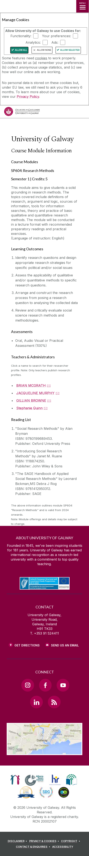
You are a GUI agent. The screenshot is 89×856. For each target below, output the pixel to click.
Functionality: (20, 36)
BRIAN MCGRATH (31, 385)
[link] (15, 779)
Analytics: (33, 42)
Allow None (44, 50)
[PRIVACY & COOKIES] (44, 841)
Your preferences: (56, 36)
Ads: (54, 42)
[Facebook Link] (45, 685)
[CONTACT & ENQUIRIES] (33, 847)
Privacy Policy (28, 96)
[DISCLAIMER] (18, 841)
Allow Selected (70, 50)
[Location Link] (44, 752)
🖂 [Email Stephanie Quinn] (46, 408)
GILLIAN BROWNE (31, 400)
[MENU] (82, 6)
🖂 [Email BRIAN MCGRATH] (49, 385)
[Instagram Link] (27, 685)
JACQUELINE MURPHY (35, 393)
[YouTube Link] (63, 685)
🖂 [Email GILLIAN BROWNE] (49, 400)
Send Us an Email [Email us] (65, 645)
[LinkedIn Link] (36, 702)
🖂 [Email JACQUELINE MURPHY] (58, 393)
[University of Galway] (22, 112)
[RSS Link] (54, 702)
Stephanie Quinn (29, 408)
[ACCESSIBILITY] (62, 847)
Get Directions (27, 645)
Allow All (21, 50)
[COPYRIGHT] (71, 841)
